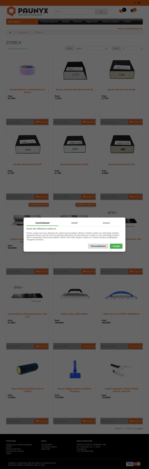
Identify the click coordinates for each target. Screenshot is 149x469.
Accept (116, 246)
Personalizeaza (98, 246)
